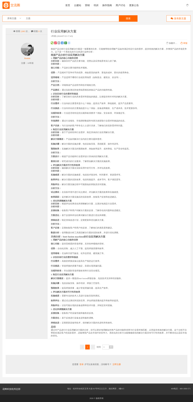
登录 (81, 364)
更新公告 (134, 5)
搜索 (128, 18)
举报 (183, 43)
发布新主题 (177, 18)
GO (111, 347)
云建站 (77, 5)
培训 (96, 5)
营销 (87, 5)
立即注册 (116, 364)
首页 (67, 5)
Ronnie (27, 58)
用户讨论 (120, 5)
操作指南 (107, 5)
